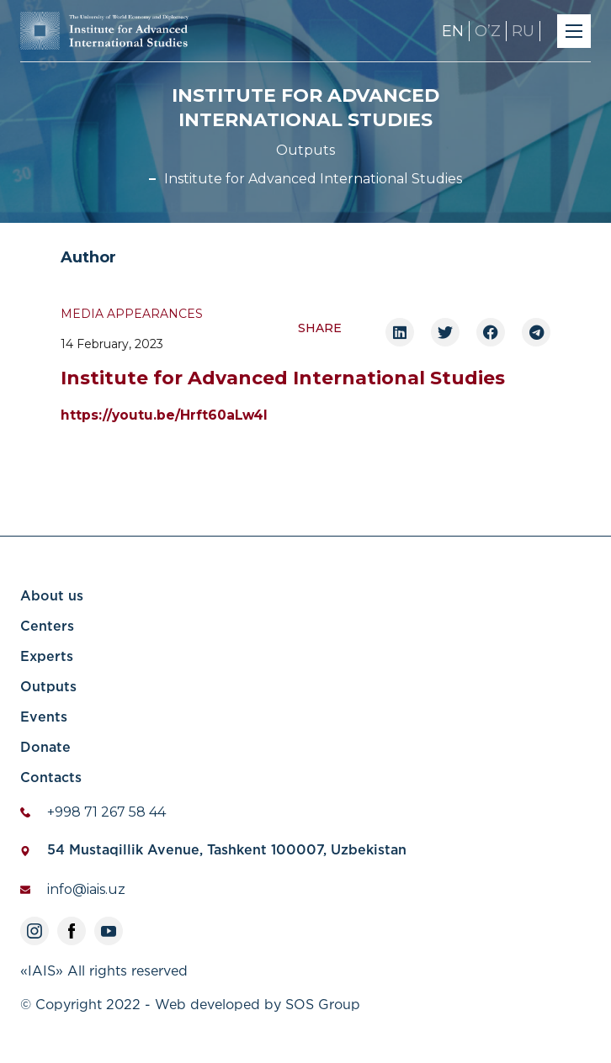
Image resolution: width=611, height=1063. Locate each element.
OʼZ (488, 31)
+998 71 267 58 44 (106, 812)
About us (51, 596)
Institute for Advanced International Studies (313, 179)
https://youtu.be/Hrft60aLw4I (164, 415)
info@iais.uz (86, 889)
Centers (47, 627)
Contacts (51, 778)
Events (43, 717)
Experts (46, 657)
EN (453, 31)
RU (523, 31)
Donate (45, 748)
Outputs (305, 150)
